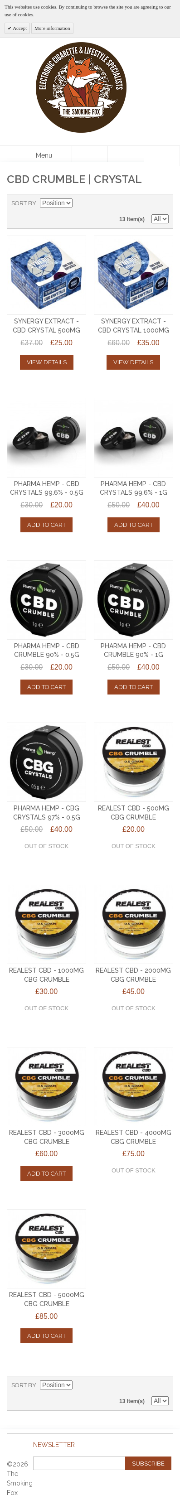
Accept (19, 28)
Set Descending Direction (81, 203)
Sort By (23, 203)
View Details (47, 362)
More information (52, 28)
